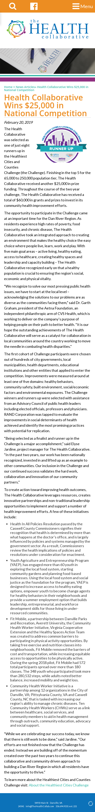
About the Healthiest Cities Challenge (59, 785)
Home (8, 87)
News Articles (25, 87)
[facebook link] (34, 6)
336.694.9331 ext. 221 (66, 806)
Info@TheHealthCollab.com (40, 806)
